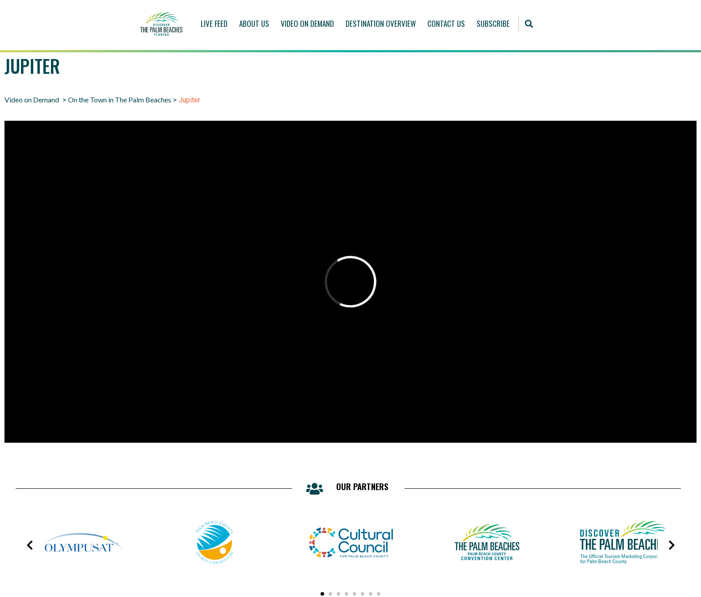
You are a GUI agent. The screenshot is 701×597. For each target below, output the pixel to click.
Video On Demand (307, 23)
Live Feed (214, 23)
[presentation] (29, 545)
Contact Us (446, 23)
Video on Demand (31, 99)
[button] (528, 24)
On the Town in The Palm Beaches (119, 99)
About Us (254, 23)
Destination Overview (381, 23)
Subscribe (493, 23)
